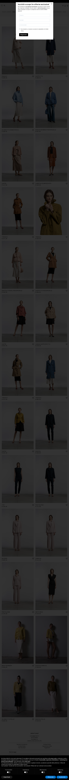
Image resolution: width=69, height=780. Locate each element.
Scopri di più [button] (7, 777)
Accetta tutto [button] (62, 777)
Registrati (23, 34)
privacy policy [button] (54, 758)
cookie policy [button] (27, 761)
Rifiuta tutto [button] (51, 777)
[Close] (51, 4)
